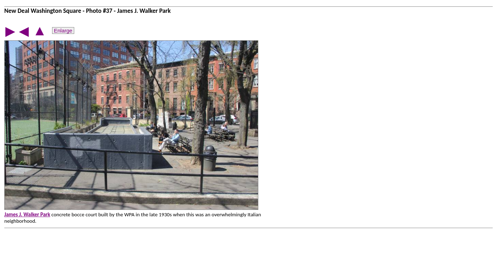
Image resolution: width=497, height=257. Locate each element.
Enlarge (63, 30)
